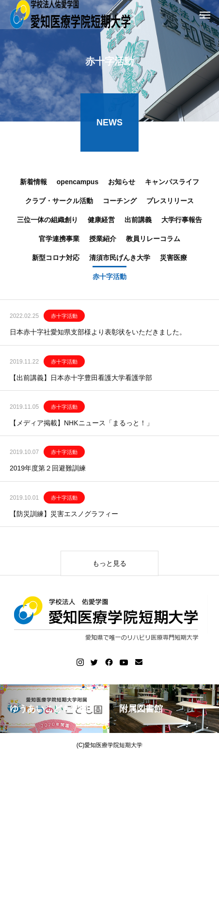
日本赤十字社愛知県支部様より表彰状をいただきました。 (98, 334)
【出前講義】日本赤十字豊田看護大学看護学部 (81, 380)
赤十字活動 (64, 318)
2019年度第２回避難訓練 (48, 470)
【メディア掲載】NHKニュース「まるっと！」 (81, 425)
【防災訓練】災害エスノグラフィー (64, 516)
